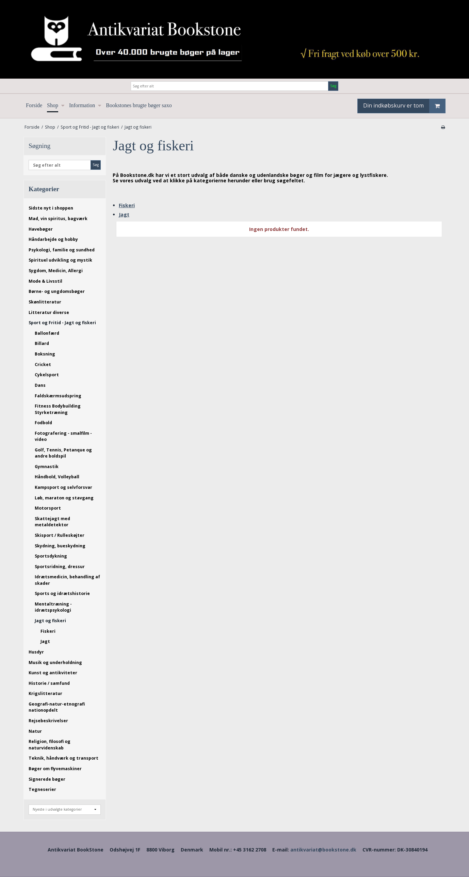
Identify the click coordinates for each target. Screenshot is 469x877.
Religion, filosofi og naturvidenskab (49, 744)
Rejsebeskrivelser (48, 721)
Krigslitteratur (45, 693)
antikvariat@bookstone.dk (323, 849)
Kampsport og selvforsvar (63, 487)
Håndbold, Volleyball (57, 477)
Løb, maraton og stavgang (64, 498)
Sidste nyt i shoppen (51, 208)
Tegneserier (42, 789)
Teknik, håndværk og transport (63, 758)
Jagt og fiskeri (50, 621)
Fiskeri (48, 631)
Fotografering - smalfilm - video (63, 436)
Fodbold (43, 423)
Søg (333, 85)
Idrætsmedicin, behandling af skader (67, 580)
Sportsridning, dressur (60, 566)
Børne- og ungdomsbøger (57, 291)
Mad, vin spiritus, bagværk (58, 218)
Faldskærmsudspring (58, 396)
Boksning (45, 354)
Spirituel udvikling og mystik (60, 260)
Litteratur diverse (49, 312)
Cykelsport (47, 375)
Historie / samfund (49, 683)
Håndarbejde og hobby (53, 239)
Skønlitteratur (45, 302)
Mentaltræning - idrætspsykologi (53, 607)
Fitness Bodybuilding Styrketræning (58, 409)
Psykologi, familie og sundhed (62, 250)
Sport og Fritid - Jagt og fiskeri (62, 323)
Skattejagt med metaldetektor (52, 522)
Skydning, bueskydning (60, 546)
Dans (40, 385)
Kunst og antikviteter (53, 673)
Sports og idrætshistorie (62, 593)
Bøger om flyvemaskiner (55, 769)
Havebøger (41, 229)
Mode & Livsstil (45, 281)
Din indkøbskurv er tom (404, 106)
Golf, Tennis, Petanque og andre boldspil (63, 453)
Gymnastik (47, 466)
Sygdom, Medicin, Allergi (56, 271)
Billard (42, 343)
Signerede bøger (47, 779)
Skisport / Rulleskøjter (59, 535)
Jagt (45, 641)
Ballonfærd (47, 333)
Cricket (43, 364)
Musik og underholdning (55, 662)
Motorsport (48, 508)
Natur (35, 731)
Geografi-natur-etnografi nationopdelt (57, 707)
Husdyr (36, 652)
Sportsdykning (51, 556)
